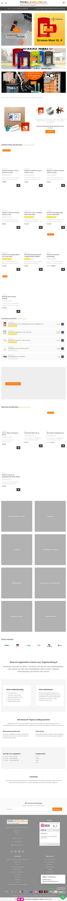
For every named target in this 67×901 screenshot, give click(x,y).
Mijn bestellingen (49, 862)
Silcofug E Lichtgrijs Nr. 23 (55, 433)
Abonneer (57, 809)
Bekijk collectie (28, 145)
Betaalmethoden (17, 869)
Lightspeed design (43, 895)
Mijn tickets (49, 864)
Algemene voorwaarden (17, 872)
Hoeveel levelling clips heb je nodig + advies (17, 859)
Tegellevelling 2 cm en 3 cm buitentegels (17, 884)
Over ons (17, 864)
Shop (33, 83)
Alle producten (49, 872)
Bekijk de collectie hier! (13, 384)
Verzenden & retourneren (17, 867)
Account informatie (49, 859)
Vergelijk (50, 869)
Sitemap (17, 882)
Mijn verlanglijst (50, 867)
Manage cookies (48, 899)
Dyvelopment (53, 895)
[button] (2, 29)
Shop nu (50, 30)
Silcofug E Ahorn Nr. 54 (31, 433)
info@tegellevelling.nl (18, 845)
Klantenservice (17, 862)
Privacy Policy (17, 874)
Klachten (17, 879)
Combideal (50, 131)
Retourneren (17, 877)
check (16, 30)
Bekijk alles (21, 318)
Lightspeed (36, 895)
